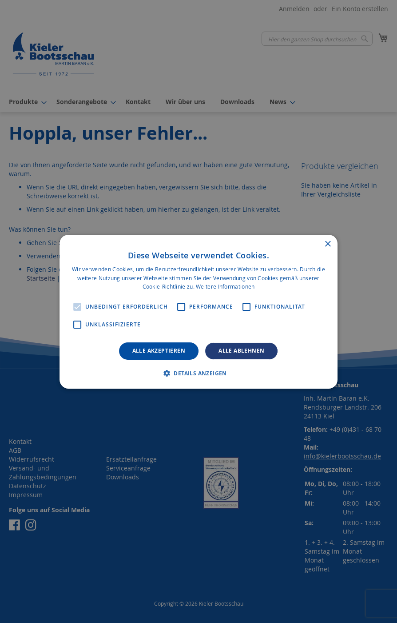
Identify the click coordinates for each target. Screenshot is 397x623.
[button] (198, 373)
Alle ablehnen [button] (241, 350)
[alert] (198, 311)
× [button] (327, 244)
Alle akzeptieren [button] (158, 350)
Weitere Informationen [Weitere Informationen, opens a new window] (225, 286)
